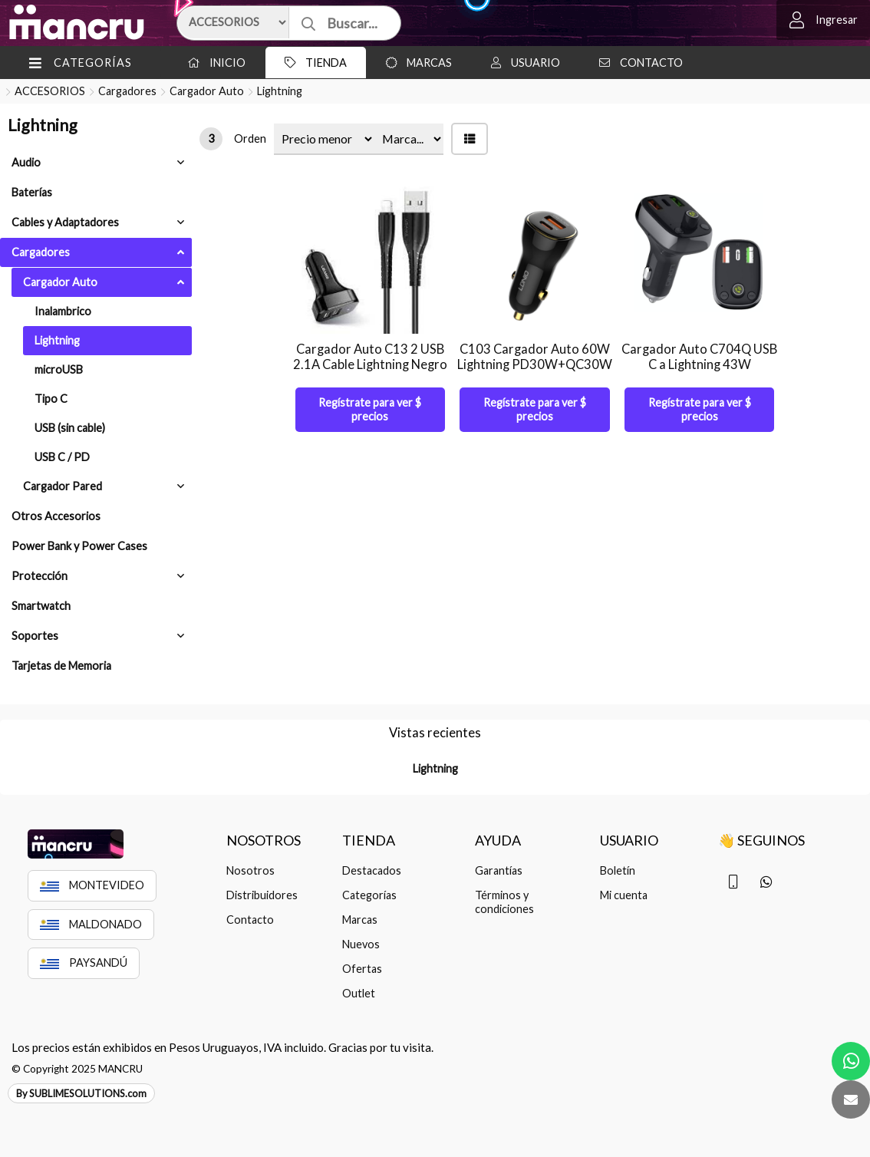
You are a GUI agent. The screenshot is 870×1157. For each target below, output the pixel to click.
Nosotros (250, 870)
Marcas (415, 62)
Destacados (371, 870)
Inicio (213, 62)
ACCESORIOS (50, 90)
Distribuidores (262, 895)
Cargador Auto (207, 90)
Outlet (358, 993)
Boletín (617, 870)
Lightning (279, 90)
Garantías (498, 870)
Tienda (312, 62)
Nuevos (361, 944)
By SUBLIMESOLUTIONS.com (81, 1093)
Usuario (521, 62)
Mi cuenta (624, 895)
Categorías (369, 895)
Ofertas (362, 968)
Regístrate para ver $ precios (369, 409)
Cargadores (127, 90)
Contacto (637, 62)
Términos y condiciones (504, 901)
